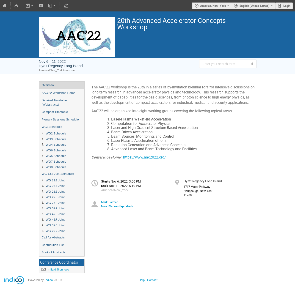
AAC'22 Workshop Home (59, 93)
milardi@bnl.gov (58, 269)
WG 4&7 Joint (55, 219)
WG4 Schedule (56, 144)
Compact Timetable (55, 112)
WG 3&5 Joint (55, 225)
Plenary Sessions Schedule (60, 119)
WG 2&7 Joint (55, 231)
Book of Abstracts (54, 252)
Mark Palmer (109, 202)
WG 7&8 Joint (55, 203)
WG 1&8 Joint (55, 180)
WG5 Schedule (56, 156)
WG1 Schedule (52, 126)
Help (142, 280)
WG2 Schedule (56, 133)
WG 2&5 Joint (55, 191)
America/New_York (213, 6)
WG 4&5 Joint (55, 214)
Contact (152, 280)
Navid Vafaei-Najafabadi (117, 206)
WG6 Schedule (56, 150)
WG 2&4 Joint (55, 186)
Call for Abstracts (53, 237)
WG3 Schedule (56, 139)
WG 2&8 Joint (55, 197)
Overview (48, 85)
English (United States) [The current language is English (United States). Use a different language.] (255, 6)
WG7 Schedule (56, 161)
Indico (49, 280)
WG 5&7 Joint (55, 208)
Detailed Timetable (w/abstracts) (54, 102)
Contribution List (53, 245)
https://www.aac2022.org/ (144, 157)
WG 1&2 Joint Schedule (58, 173)
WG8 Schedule (56, 167)
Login (286, 6)
